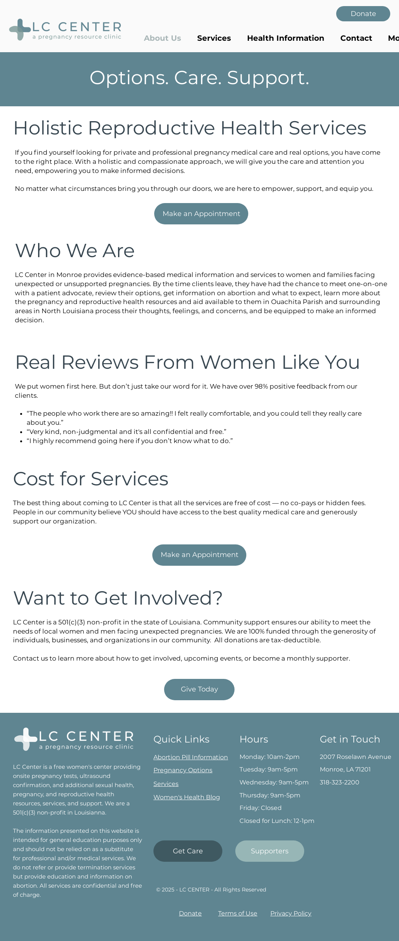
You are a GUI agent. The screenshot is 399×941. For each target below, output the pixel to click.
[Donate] (363, 13)
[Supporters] (269, 851)
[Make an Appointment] (201, 213)
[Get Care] (187, 851)
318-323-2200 (339, 782)
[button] (285, 38)
